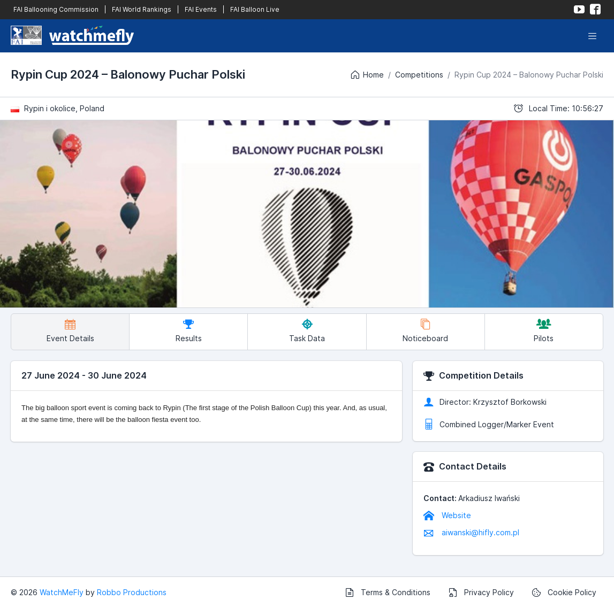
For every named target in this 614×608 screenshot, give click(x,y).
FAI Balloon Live (254, 9)
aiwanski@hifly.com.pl (471, 532)
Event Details (70, 331)
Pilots (544, 331)
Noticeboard (425, 331)
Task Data (307, 331)
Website (447, 515)
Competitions (419, 74)
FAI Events (201, 9)
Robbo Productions (131, 592)
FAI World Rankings (141, 9)
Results (189, 331)
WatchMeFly (62, 592)
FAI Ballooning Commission (55, 9)
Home (367, 75)
